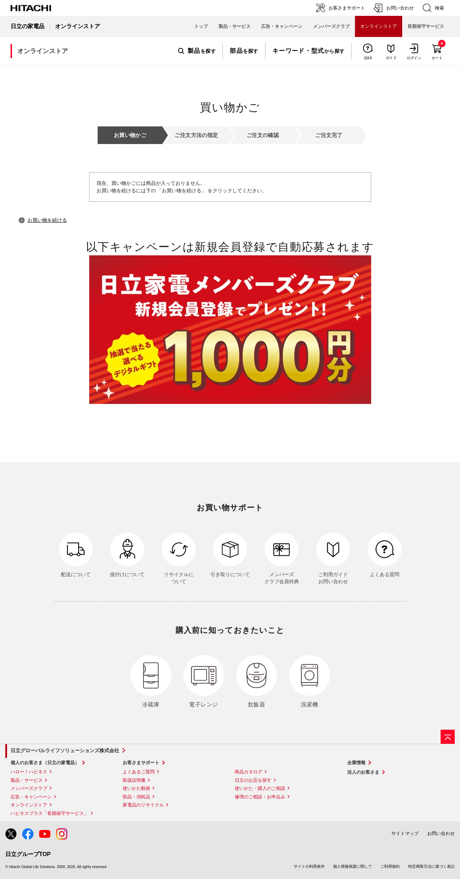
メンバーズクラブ (331, 26)
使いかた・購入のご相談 (260, 788)
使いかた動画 (136, 788)
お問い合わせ (441, 833)
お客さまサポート (141, 762)
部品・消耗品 (136, 796)
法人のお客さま (363, 772)
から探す (308, 51)
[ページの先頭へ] (448, 737)
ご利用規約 (390, 866)
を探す (197, 51)
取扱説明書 (134, 780)
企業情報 (356, 762)
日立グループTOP (28, 854)
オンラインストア (29, 805)
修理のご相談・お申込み (260, 796)
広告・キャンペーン (31, 796)
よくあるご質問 (139, 771)
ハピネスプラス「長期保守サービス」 (49, 813)
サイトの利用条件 (309, 866)
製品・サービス (27, 780)
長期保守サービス (425, 26)
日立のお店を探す (253, 780)
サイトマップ (405, 833)
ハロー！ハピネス (29, 771)
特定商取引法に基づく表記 (431, 866)
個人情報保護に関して (352, 866)
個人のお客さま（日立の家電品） (45, 762)
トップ (201, 26)
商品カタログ (248, 771)
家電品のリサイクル (143, 805)
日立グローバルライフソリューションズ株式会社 (65, 750)
